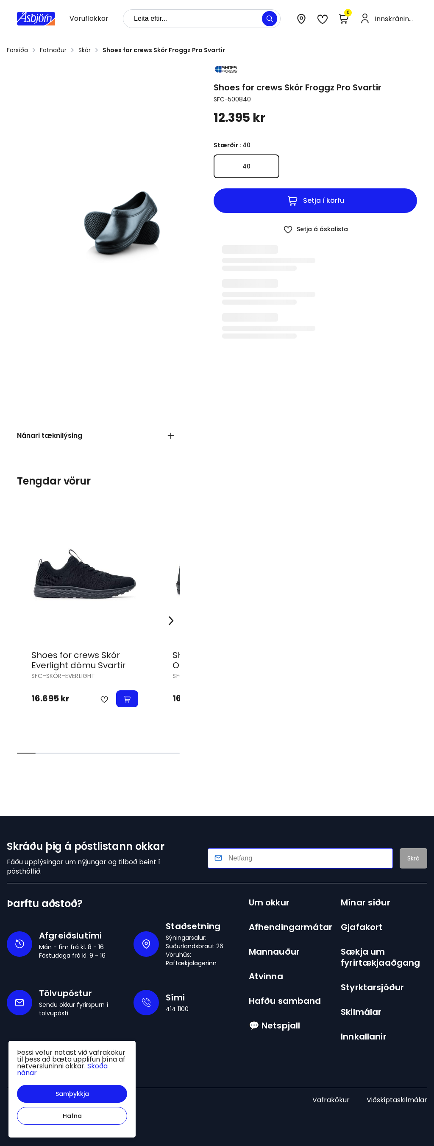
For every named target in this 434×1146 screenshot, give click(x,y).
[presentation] (89, 18)
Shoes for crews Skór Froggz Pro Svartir (164, 50)
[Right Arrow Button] (171, 621)
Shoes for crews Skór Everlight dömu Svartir (78, 660)
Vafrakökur (331, 1100)
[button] (72, 1094)
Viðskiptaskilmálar (397, 1100)
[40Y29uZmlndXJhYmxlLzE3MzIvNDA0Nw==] (246, 166)
